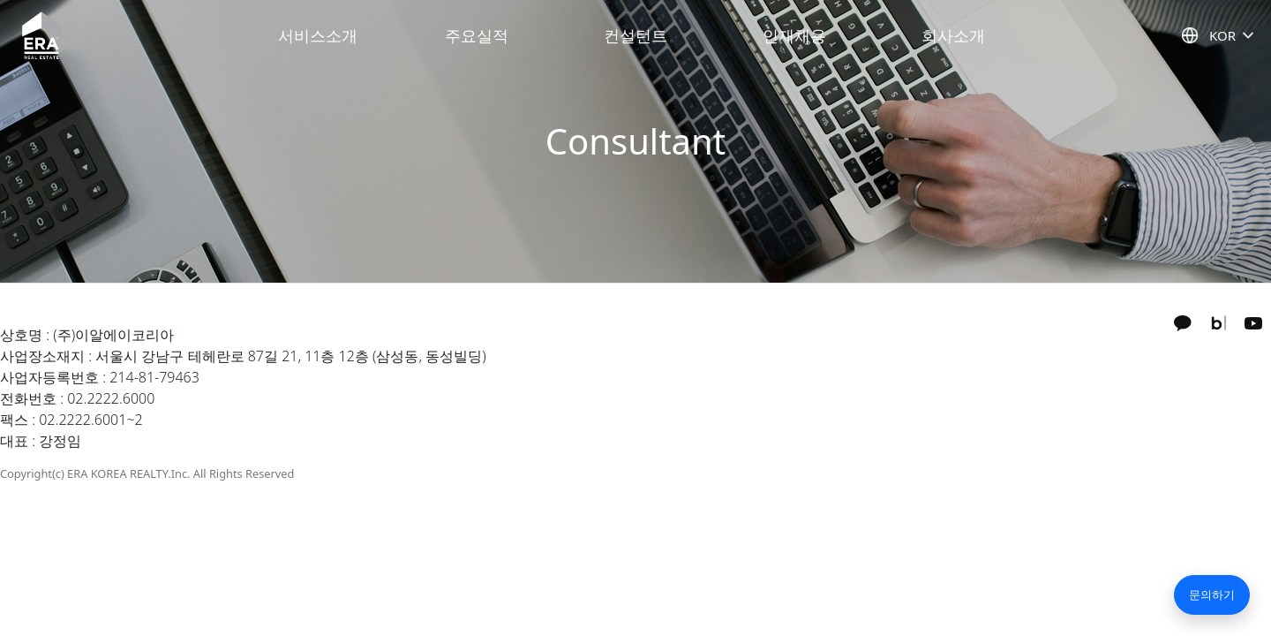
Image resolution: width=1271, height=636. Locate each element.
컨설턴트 (635, 35)
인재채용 (794, 35)
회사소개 (953, 35)
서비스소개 (317, 35)
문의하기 (1212, 594)
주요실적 (476, 35)
